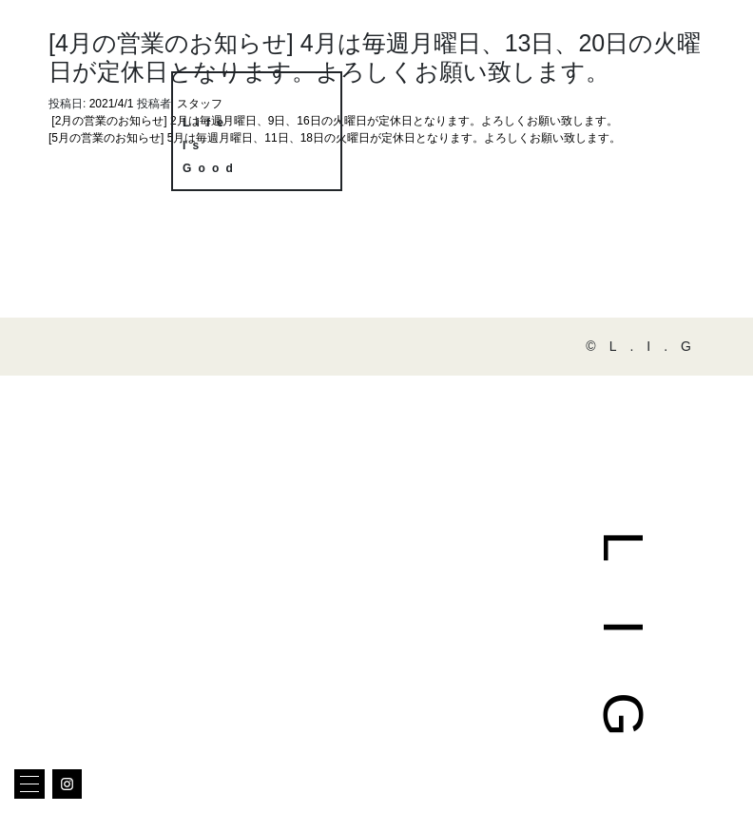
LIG (623, 662)
